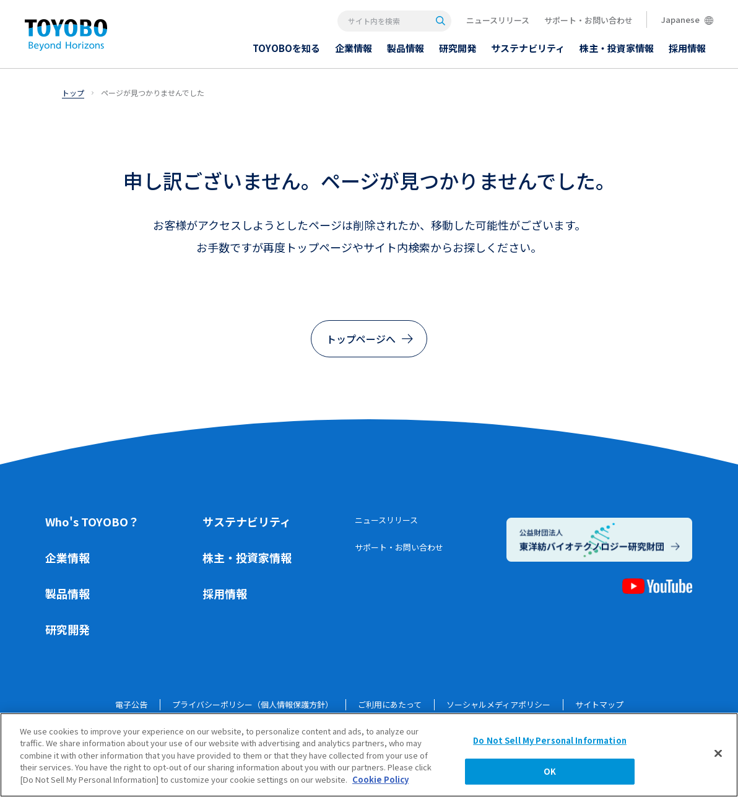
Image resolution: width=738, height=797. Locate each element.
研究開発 (67, 629)
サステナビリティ (246, 521)
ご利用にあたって (390, 704)
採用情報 (224, 593)
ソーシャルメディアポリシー (498, 704)
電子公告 (131, 704)
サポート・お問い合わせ (588, 20)
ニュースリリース (497, 20)
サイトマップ (599, 704)
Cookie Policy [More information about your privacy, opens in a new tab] (380, 779)
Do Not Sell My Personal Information (550, 740)
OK (550, 771)
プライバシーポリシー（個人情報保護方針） (252, 704)
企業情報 (67, 557)
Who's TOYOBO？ (92, 521)
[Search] (440, 21)
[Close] (718, 753)
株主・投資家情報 (247, 557)
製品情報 (67, 593)
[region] (369, 755)
